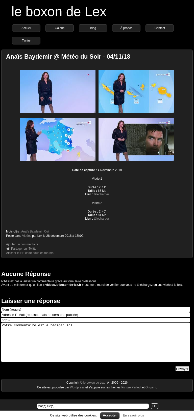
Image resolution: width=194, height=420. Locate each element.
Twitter (26, 40)
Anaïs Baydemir (31, 231)
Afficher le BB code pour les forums (30, 253)
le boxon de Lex (59, 11)
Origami (151, 395)
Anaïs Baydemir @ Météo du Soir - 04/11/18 (68, 56)
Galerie (60, 28)
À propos (126, 28)
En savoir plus (133, 415)
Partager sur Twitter (24, 248)
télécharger (101, 194)
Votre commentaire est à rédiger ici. (95, 346)
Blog (93, 28)
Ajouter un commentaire (22, 244)
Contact (160, 28)
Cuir (47, 231)
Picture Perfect (131, 395)
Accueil (26, 28)
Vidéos (26, 236)
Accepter (110, 415)
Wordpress (77, 395)
